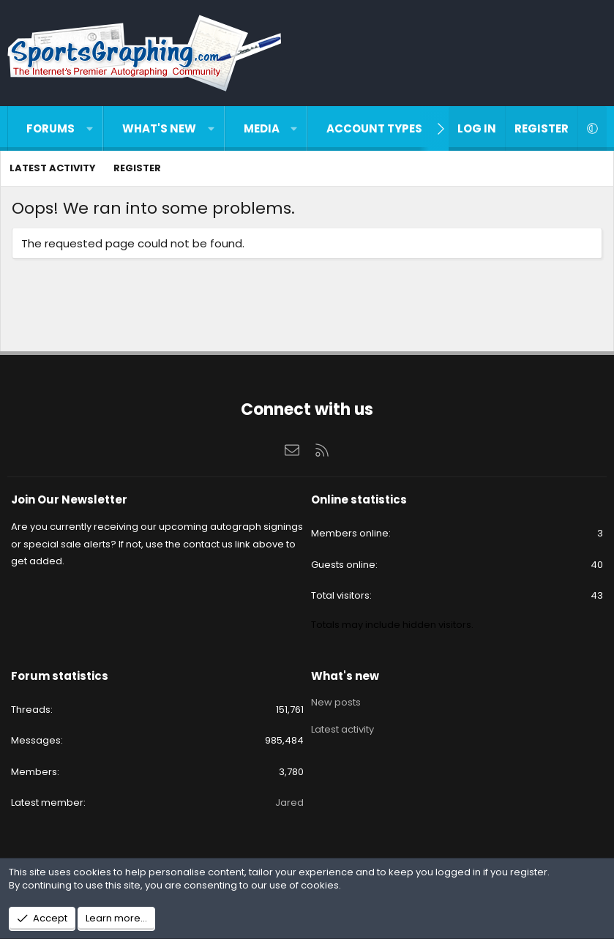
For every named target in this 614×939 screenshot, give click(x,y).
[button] (89, 128)
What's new (159, 128)
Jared (289, 802)
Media (262, 128)
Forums (50, 128)
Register (137, 168)
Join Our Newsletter (69, 499)
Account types (374, 128)
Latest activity (53, 168)
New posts (336, 701)
